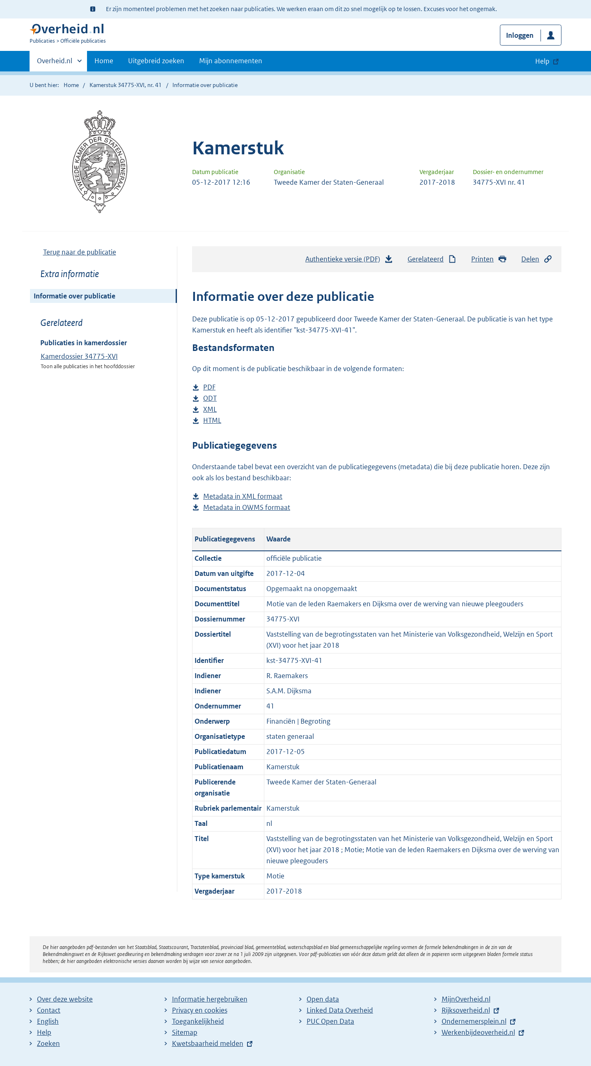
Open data (323, 999)
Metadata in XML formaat (242, 496)
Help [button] (542, 61)
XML (210, 409)
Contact (48, 1010)
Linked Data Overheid (340, 1010)
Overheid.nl (54, 63)
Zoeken (48, 1043)
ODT (210, 398)
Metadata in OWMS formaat (246, 507)
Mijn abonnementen (230, 60)
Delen (536, 259)
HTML (212, 420)
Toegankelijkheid (198, 1021)
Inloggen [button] (520, 35)
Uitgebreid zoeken (156, 60)
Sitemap (184, 1032)
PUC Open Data (330, 1021)
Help (44, 1032)
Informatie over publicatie (74, 295)
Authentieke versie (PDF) (349, 261)
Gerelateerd (432, 259)
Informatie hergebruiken (209, 999)
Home (103, 60)
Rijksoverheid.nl (466, 1010)
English (48, 1021)
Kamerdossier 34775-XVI (79, 356)
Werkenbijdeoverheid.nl (478, 1032)
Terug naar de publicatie (79, 252)
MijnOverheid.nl (466, 999)
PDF (209, 387)
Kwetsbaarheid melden (207, 1043)
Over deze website (65, 999)
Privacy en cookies (199, 1010)
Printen (489, 259)
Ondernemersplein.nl (474, 1021)
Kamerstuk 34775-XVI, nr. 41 (125, 85)
